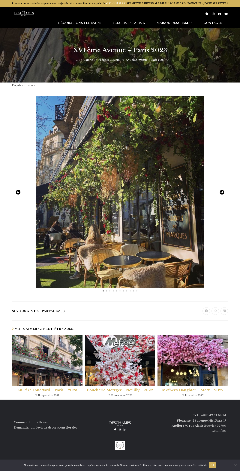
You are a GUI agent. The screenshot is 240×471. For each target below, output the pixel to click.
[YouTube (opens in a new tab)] (226, 13)
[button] (18, 192)
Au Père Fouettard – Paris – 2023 (47, 390)
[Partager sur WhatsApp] (215, 311)
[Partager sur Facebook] (206, 311)
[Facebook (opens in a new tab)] (207, 13)
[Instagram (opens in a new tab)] (213, 13)
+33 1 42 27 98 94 (115, 3)
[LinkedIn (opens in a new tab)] (219, 13)
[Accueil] (77, 59)
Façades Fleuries (23, 85)
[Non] (235, 465)
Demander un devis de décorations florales (45, 427)
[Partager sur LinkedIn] (224, 311)
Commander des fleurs (31, 422)
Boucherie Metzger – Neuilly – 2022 (120, 390)
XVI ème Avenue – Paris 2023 (145, 59)
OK (212, 465)
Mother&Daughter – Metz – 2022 (193, 390)
